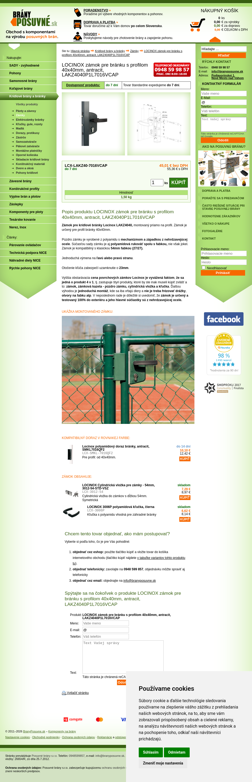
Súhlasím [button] (151, 752)
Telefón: (206, 106)
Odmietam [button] (176, 752)
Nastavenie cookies (17, 743)
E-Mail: (206, 98)
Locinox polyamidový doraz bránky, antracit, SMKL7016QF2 (115, 448)
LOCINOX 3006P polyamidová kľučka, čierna (120, 507)
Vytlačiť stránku (78, 699)
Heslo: (205, 258)
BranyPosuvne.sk (34, 737)
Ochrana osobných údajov (78, 743)
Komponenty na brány (62, 737)
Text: (204, 115)
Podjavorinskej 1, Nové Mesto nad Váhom (227, 77)
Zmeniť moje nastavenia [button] (163, 763)
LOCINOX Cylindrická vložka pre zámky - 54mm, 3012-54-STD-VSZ (118, 486)
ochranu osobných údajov (118, 774)
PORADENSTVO (96, 10)
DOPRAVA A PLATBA (99, 22)
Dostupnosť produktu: (83, 85)
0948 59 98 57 (220, 67)
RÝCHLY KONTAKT (216, 62)
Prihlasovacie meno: (215, 249)
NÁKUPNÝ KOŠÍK (219, 10)
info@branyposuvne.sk (139, 581)
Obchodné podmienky (46, 743)
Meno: (205, 89)
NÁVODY (90, 34)
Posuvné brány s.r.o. (45, 762)
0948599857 (77, 762)
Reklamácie (104, 743)
